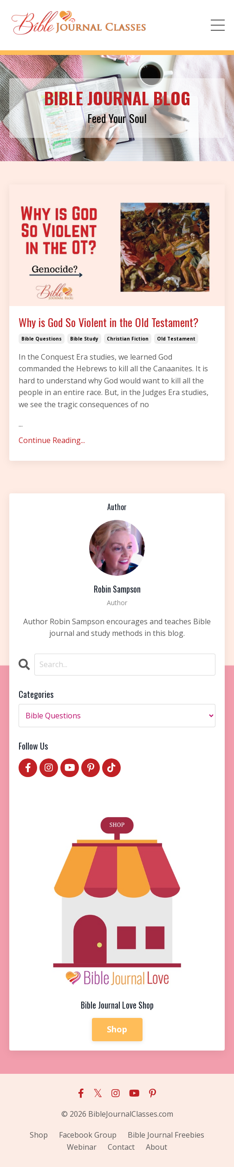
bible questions (41, 338)
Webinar (82, 1147)
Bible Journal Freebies (166, 1135)
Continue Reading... (52, 440)
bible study (84, 338)
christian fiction (128, 338)
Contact (121, 1147)
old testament (176, 338)
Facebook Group (88, 1135)
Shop (117, 1029)
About (156, 1147)
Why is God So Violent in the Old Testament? (109, 322)
